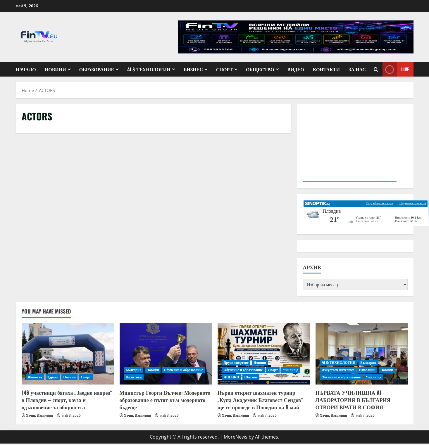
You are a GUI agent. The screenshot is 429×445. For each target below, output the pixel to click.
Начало (26, 69)
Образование (96, 69)
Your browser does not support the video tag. (350, 145)
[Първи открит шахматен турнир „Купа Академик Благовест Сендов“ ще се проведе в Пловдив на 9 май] (264, 354)
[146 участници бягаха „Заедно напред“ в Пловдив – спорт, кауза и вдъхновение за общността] (68, 354)
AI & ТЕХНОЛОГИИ (148, 69)
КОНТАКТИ (326, 69)
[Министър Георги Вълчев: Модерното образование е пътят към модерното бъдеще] (166, 354)
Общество (260, 69)
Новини (55, 69)
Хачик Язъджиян (39, 415)
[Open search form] (376, 69)
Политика (134, 377)
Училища (290, 369)
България (134, 369)
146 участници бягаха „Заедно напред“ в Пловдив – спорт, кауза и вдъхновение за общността (67, 400)
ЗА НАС (357, 69)
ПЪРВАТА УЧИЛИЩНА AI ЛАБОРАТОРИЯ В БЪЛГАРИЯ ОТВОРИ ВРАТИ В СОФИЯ (353, 400)
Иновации (367, 369)
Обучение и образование (183, 369)
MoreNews (235, 437)
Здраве (52, 377)
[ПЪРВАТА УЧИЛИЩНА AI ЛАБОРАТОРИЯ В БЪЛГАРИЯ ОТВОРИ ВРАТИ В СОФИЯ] (362, 354)
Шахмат (250, 377)
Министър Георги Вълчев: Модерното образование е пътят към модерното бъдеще (165, 400)
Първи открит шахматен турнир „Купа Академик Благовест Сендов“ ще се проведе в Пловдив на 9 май (260, 400)
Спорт (224, 69)
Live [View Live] (396, 69)
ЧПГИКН (232, 377)
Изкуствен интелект (338, 369)
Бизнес (193, 69)
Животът (35, 377)
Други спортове (236, 362)
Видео (295, 69)
